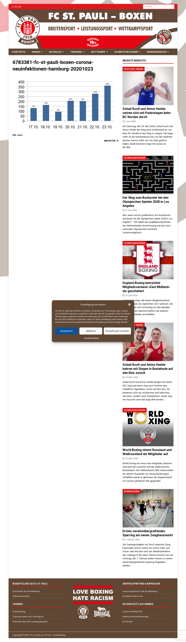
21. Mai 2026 (131, 210)
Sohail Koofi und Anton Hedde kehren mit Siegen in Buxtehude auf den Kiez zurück (148, 369)
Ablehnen (91, 331)
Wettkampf (98, 51)
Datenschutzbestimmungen (136, 616)
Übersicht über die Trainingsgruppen (30, 621)
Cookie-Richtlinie (91, 337)
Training (76, 51)
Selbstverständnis (21, 596)
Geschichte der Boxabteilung (26, 591)
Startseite (18, 51)
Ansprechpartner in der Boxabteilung (140, 591)
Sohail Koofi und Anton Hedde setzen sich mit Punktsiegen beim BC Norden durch (147, 113)
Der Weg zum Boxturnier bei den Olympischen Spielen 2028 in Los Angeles (146, 202)
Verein (36, 51)
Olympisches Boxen (126, 51)
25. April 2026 (131, 295)
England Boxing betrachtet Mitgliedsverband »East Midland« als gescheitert (146, 287)
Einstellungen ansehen (117, 331)
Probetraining (19, 611)
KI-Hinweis (128, 621)
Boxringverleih (156, 51)
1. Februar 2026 (132, 539)
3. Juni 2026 (130, 121)
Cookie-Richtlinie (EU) (133, 611)
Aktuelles (55, 51)
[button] (129, 304)
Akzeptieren (66, 331)
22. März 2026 (131, 458)
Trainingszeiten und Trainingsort (28, 616)
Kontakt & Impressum (133, 596)
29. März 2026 (131, 377)
